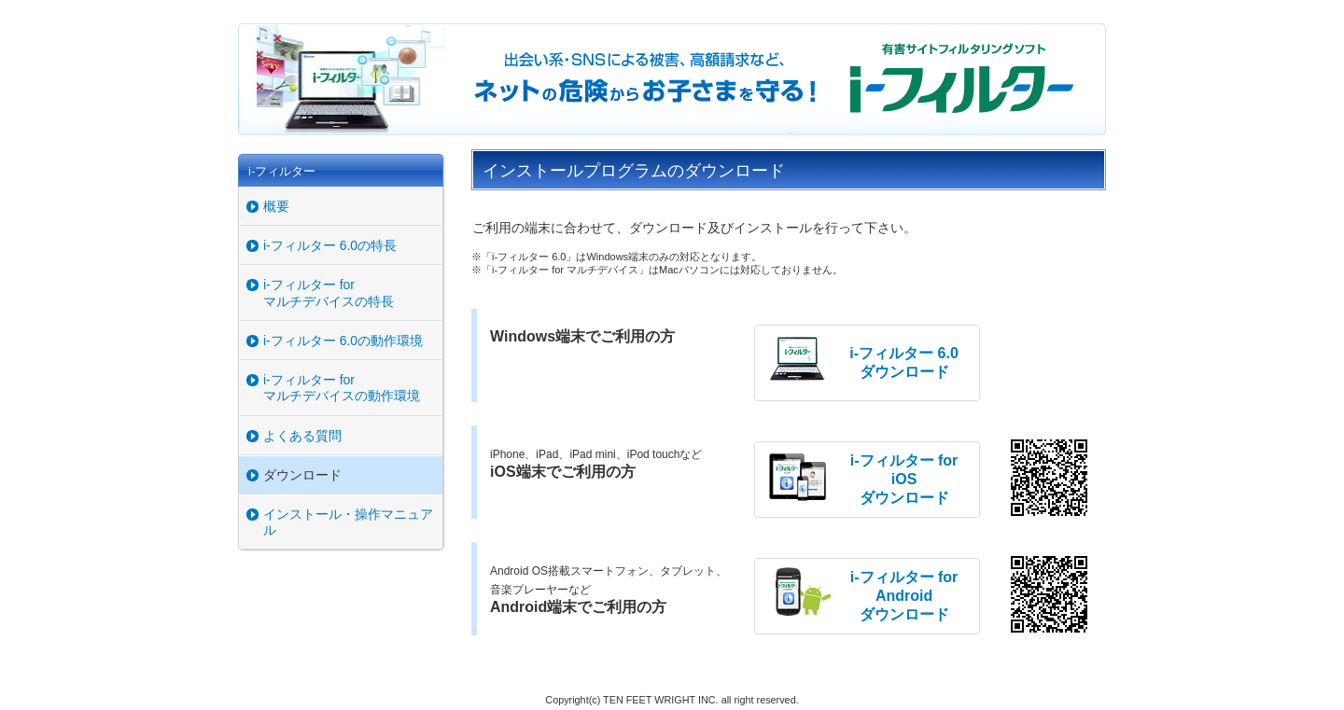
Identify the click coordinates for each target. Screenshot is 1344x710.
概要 (276, 206)
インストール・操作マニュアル (348, 522)
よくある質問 (302, 435)
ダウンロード (302, 474)
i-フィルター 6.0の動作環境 (343, 340)
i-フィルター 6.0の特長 (330, 245)
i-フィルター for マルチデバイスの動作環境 (341, 387)
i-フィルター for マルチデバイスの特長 (328, 292)
